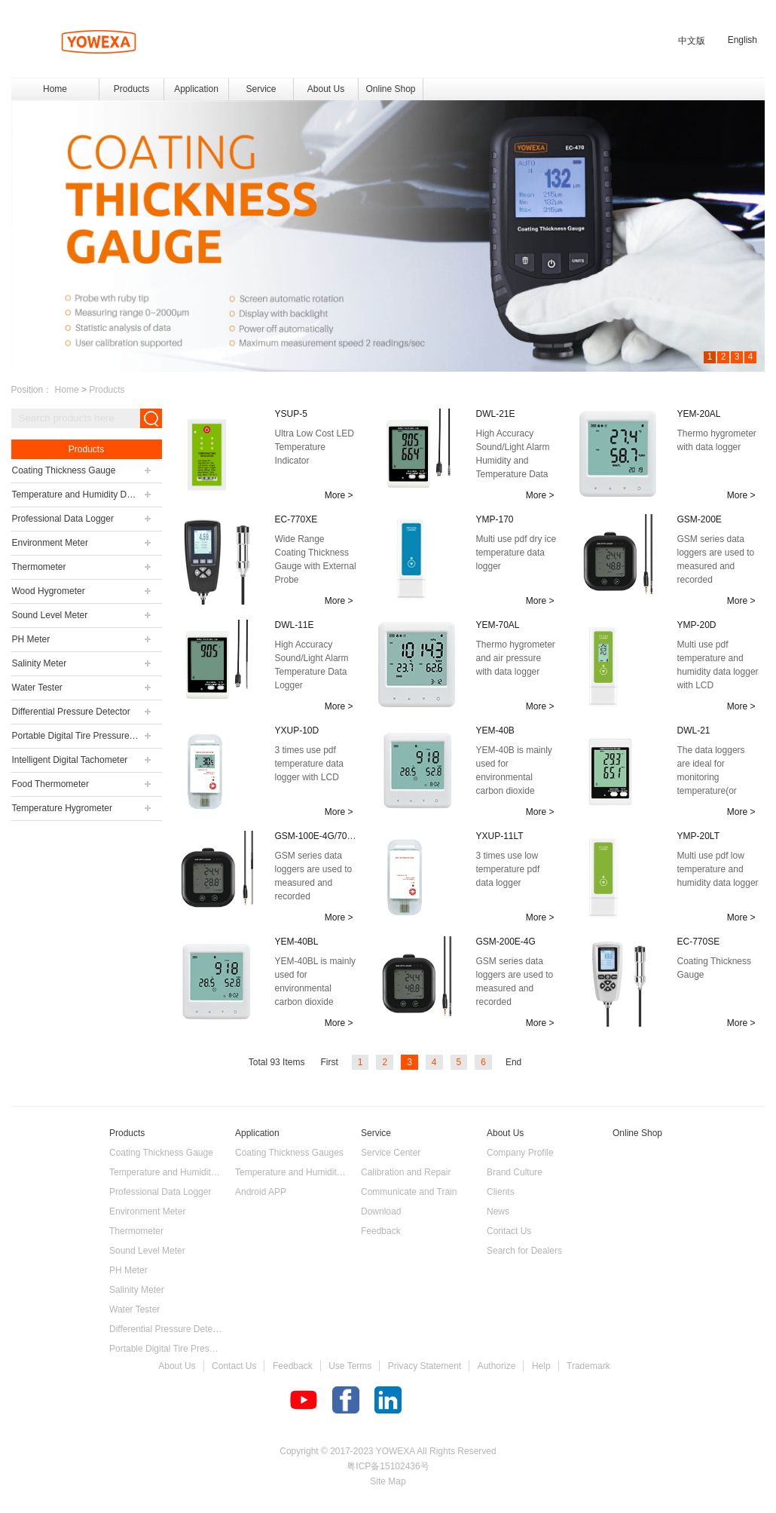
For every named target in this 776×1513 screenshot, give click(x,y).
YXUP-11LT (500, 836)
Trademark (588, 1366)
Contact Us (234, 1366)
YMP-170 (495, 519)
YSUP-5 (291, 414)
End (513, 1062)
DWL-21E (495, 414)
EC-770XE (296, 519)
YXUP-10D (297, 730)
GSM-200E (699, 519)
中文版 (691, 40)
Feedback (293, 1366)
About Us (176, 1366)
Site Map (387, 1481)
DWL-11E (294, 625)
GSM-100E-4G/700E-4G (324, 836)
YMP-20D (696, 625)
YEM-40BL (297, 941)
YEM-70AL (498, 625)
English (742, 40)
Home (55, 89)
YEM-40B (495, 730)
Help (541, 1366)
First (329, 1062)
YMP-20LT (698, 836)
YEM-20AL (699, 414)
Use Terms (349, 1366)
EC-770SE (698, 941)
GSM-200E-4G (506, 941)
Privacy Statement (424, 1366)
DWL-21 (693, 730)
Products (106, 389)
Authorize (497, 1366)
